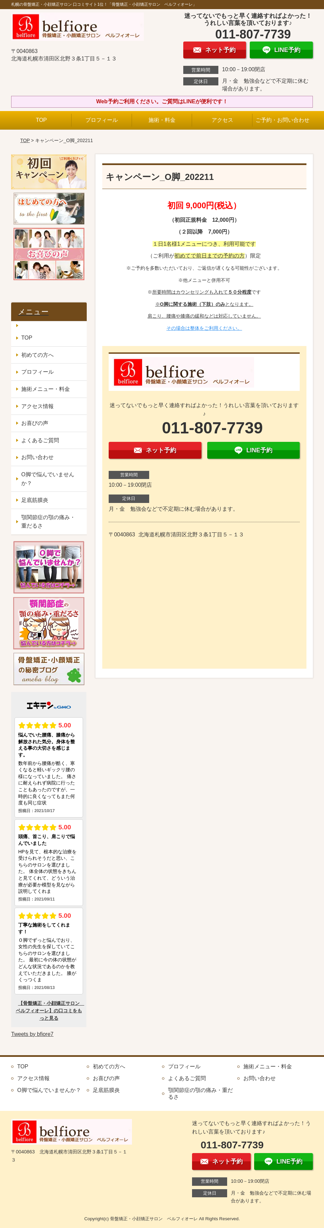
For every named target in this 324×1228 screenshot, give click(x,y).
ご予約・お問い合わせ (282, 120)
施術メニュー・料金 (45, 389)
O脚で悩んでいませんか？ (47, 479)
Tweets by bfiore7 (32, 1034)
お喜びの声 (34, 423)
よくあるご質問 (40, 440)
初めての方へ (37, 355)
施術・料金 (162, 120)
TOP (41, 120)
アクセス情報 (37, 406)
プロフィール (101, 120)
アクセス (222, 120)
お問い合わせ (37, 457)
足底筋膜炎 (34, 500)
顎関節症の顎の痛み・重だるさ (48, 521)
